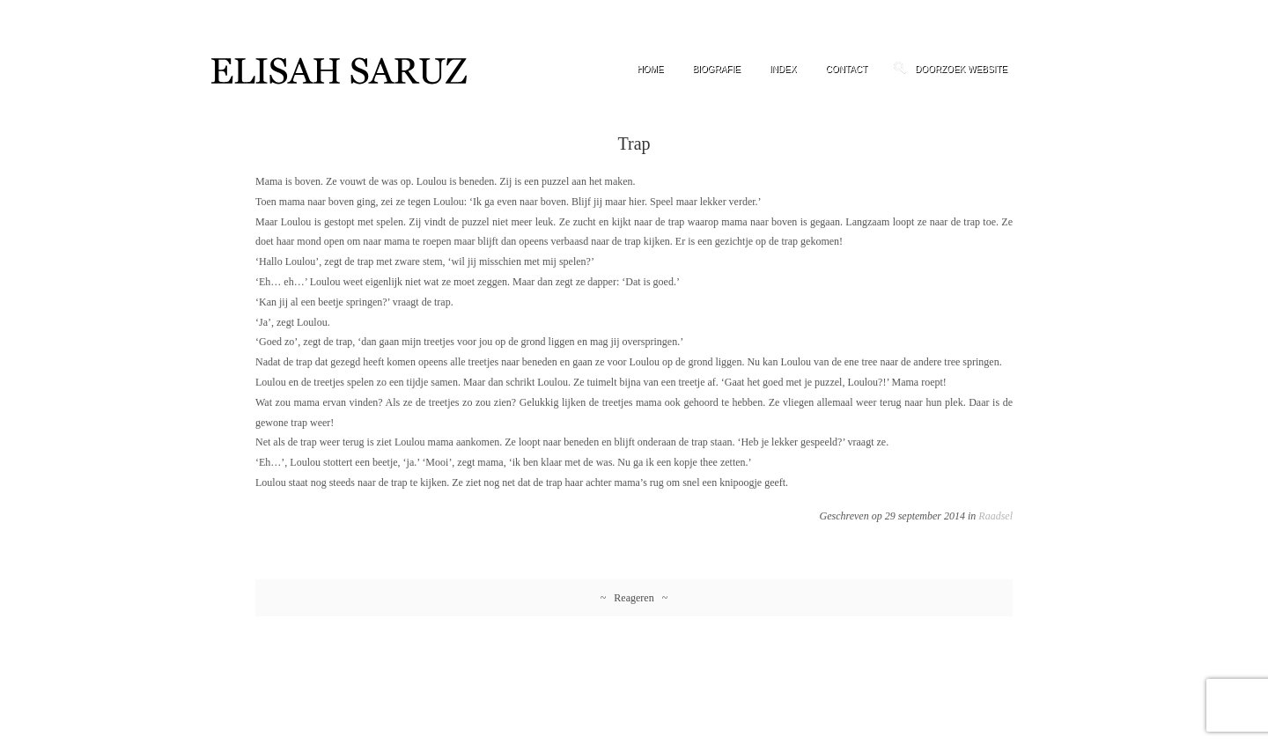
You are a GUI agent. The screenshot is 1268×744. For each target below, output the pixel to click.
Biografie (716, 69)
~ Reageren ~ (634, 598)
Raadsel (995, 516)
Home (650, 69)
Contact (846, 69)
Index (783, 69)
